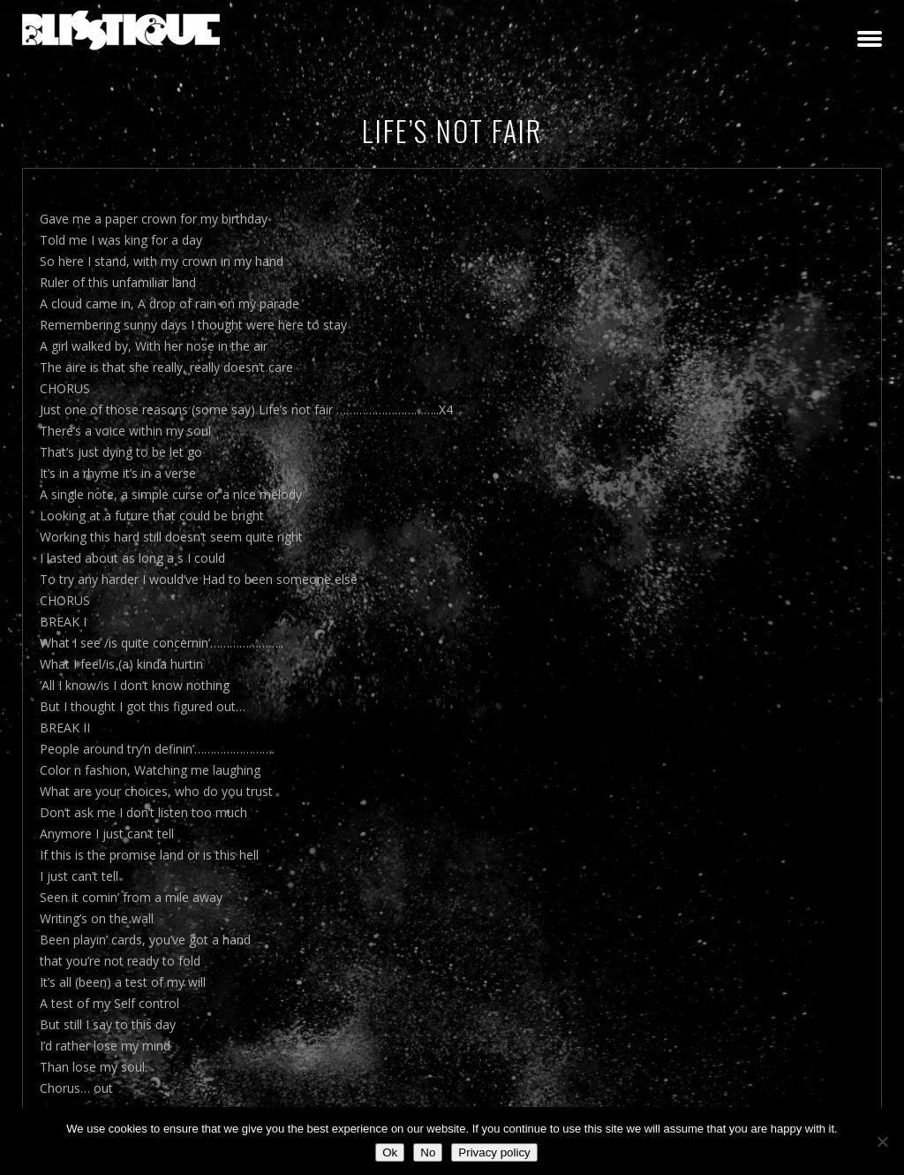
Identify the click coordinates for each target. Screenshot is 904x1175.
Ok (389, 1152)
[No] (882, 1141)
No (427, 1152)
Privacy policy (494, 1152)
